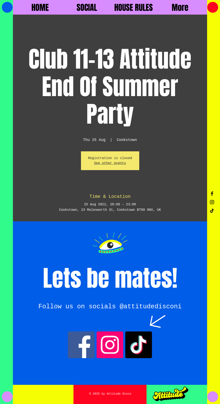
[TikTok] (212, 210)
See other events (110, 163)
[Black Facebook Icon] (212, 193)
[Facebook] (81, 344)
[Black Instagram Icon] (212, 202)
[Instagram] (110, 344)
